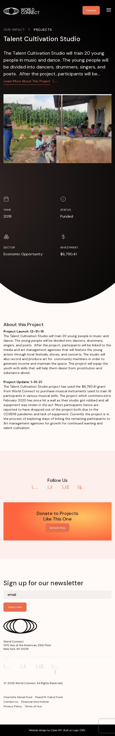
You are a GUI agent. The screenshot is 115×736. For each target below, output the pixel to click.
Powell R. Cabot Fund (49, 697)
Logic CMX (79, 730)
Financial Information (35, 702)
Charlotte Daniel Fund (17, 697)
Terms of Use (33, 706)
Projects (43, 30)
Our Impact (14, 30)
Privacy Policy (12, 706)
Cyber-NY (56, 730)
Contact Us (10, 702)
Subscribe (15, 607)
